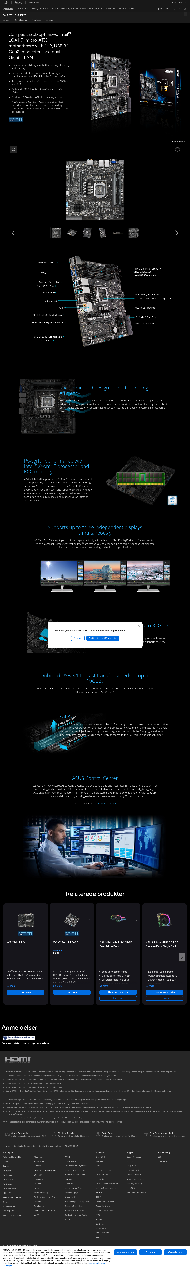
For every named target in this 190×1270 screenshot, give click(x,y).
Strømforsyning (41, 1193)
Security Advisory (134, 1184)
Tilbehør (7, 1193)
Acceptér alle (175, 1252)
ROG (98, 1215)
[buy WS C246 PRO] (16, 943)
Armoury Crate (102, 1233)
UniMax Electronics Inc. (106, 1188)
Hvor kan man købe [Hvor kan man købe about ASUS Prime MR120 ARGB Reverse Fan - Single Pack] (164, 992)
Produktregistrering (135, 1170)
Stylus (67, 1219)
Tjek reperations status (137, 1192)
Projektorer (39, 1161)
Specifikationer (21, 20)
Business (183, 2)
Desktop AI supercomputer (76, 1170)
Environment (163, 1161)
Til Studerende (9, 1188)
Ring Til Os (131, 1166)
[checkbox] (176, 142)
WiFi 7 (36, 1215)
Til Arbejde (8, 1179)
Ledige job (100, 1179)
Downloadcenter (134, 1175)
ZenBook (100, 1224)
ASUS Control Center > (105, 803)
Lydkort (37, 1201)
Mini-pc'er (38, 1157)
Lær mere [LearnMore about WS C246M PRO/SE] (72, 992)
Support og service (135, 1157)
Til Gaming (7, 1175)
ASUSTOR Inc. (102, 1175)
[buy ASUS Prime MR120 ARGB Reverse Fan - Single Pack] (164, 944)
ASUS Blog (101, 1228)
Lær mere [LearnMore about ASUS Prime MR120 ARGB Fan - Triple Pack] (118, 998)
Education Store (103, 1206)
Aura (98, 1237)
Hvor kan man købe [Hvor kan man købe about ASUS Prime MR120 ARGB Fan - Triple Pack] (118, 992)
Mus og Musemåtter (73, 1188)
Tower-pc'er (8, 1211)
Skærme (7, 1202)
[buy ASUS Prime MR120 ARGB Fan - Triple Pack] (118, 944)
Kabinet (37, 1184)
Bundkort (38, 1175)
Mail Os (130, 1161)
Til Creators (8, 1184)
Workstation (55, 1146)
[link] (8, 9)
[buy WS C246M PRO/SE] (65, 943)
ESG (98, 1166)
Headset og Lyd (71, 1193)
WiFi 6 (67, 1157)
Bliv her (78, 638)
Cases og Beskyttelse (74, 1206)
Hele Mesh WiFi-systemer (76, 1166)
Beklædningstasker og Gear (77, 1201)
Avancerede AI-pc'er (105, 1201)
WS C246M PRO (14, 15)
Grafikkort (38, 1179)
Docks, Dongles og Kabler (76, 1215)
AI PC (98, 1197)
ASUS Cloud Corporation (107, 1184)
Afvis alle (150, 1252)
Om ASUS (100, 1157)
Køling (37, 1188)
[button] (172, 2)
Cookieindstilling (125, 1252)
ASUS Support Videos (136, 1179)
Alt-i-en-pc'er (9, 1206)
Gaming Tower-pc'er (12, 1215)
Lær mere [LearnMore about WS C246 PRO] (26, 992)
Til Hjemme (8, 1170)
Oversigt (6, 20)
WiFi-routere (70, 1161)
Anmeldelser (37, 20)
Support (49, 20)
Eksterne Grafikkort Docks (45, 1197)
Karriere (99, 1161)
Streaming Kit (71, 1197)
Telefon (6, 1161)
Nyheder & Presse (103, 1170)
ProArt (99, 1219)
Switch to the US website (102, 638)
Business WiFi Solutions (75, 1175)
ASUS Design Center (105, 1210)
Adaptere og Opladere (74, 1210)
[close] (138, 626)
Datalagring (39, 1206)
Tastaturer (69, 1184)
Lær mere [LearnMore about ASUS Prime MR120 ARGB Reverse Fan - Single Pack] (165, 998)
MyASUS (131, 1188)
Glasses (37, 1166)
